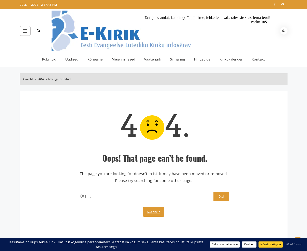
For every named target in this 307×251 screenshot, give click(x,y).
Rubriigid (49, 59)
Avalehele (153, 212)
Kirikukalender (231, 59)
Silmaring (177, 59)
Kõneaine (95, 59)
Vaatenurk (152, 59)
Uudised (71, 59)
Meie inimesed (123, 59)
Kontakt (258, 59)
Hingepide (202, 59)
